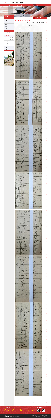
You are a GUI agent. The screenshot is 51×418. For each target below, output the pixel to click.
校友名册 (33, 22)
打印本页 (27, 402)
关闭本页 (32, 402)
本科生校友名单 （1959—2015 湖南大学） (40, 22)
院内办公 (46, 5)
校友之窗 (30, 22)
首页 (27, 22)
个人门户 (44, 5)
